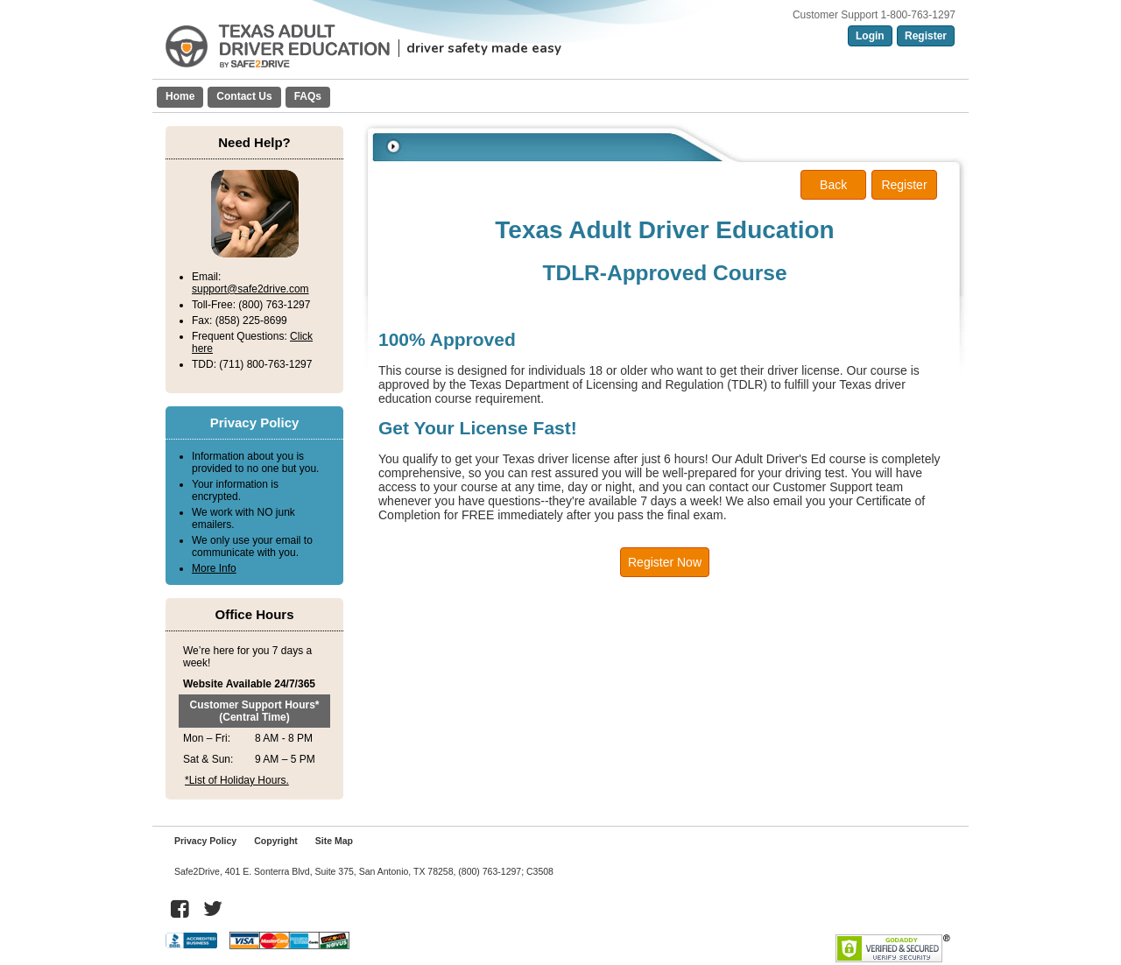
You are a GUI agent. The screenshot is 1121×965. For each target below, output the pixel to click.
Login (870, 36)
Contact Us (243, 96)
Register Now (665, 562)
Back (833, 185)
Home (180, 96)
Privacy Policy (205, 840)
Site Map (334, 840)
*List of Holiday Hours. (237, 780)
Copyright (276, 840)
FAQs (307, 96)
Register (926, 36)
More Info (214, 568)
